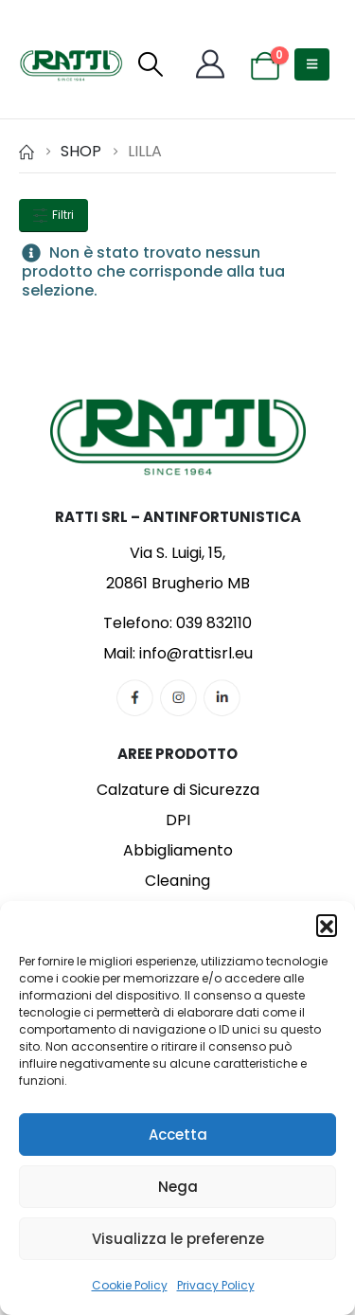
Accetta (178, 1134)
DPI (178, 820)
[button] (326, 924)
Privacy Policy (216, 1285)
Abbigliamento (178, 850)
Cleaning (177, 881)
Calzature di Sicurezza (178, 790)
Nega (178, 1187)
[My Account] (210, 64)
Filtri (53, 215)
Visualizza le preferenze (178, 1239)
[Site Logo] (71, 64)
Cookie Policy (130, 1285)
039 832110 (214, 623)
